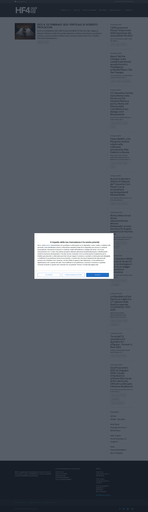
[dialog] (74, 256)
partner (48, 245)
